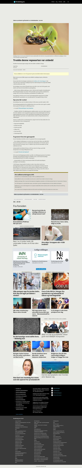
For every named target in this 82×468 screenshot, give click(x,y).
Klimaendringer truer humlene (26, 108)
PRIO (54, 422)
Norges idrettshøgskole (38, 450)
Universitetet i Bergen (57, 448)
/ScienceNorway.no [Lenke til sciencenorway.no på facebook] (57, 395)
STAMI (54, 435)
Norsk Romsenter (37, 455)
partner (35, 199)
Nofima (35, 440)
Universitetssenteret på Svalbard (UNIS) (59, 455)
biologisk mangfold (18, 199)
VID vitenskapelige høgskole (58, 460)
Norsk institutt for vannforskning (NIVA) (41, 459)
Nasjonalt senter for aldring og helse (40, 433)
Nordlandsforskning (37, 443)
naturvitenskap (42, 199)
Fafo (16, 429)
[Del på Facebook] (14, 202)
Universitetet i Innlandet (57, 449)
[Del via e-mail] (19, 202)
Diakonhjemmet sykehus (19, 425)
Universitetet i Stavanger (57, 452)
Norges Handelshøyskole (38, 446)
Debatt (53, 1)
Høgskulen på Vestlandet (19, 445)
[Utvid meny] (68, 2)
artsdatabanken (28, 199)
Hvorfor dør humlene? (24, 152)
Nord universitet (37, 441)
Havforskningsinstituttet (19, 439)
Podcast (60, 1)
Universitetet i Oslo (56, 451)
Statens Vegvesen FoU (57, 436)
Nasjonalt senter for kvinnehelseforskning (41, 436)
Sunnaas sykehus (56, 439)
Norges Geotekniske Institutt (39, 444)
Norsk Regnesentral (37, 453)
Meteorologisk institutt (19, 455)
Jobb (64, 1)
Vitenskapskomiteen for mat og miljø (59, 461)
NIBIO (16, 458)
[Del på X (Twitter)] (16, 202)
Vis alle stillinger (41, 269)
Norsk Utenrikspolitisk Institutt (39, 456)
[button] (66, 260)
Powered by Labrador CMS (41, 466)
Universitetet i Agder (56, 446)
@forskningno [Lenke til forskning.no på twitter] (56, 388)
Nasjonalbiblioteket (37, 429)
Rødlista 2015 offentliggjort (40, 81)
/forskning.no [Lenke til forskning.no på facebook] (56, 390)
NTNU (35, 427)
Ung (56, 1)
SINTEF (54, 429)
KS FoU (16, 449)
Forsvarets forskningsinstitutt (20, 433)
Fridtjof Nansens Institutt (19, 436)
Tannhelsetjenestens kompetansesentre (60, 442)
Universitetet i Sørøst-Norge (58, 454)
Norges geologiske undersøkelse (39, 449)
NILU (16, 462)
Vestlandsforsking (56, 457)
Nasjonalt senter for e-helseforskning (40, 434)
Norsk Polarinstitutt (37, 452)
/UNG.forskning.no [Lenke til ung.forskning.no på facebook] (57, 392)
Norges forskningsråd (38, 447)
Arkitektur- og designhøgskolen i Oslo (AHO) (22, 422)
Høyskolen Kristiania (18, 446)
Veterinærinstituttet (56, 458)
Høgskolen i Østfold (18, 442)
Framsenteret (17, 435)
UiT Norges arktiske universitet (58, 445)
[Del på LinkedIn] (18, 202)
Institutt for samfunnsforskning (20, 448)
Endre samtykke (19, 414)
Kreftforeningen (18, 451)
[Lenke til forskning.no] (31, 1)
